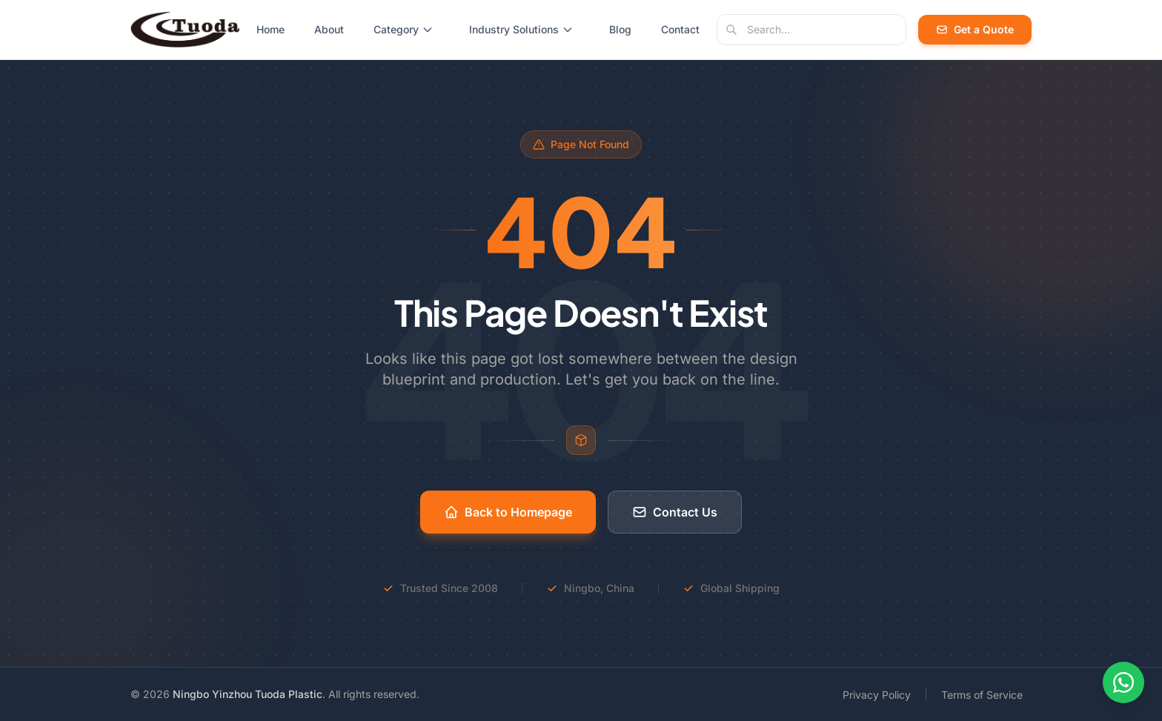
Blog (620, 29)
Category (404, 29)
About (329, 29)
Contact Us (674, 512)
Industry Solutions (521, 29)
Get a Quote (975, 29)
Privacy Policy (877, 694)
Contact (680, 29)
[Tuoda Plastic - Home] (184, 29)
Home (270, 29)
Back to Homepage (508, 512)
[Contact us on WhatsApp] (1123, 682)
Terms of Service (982, 694)
